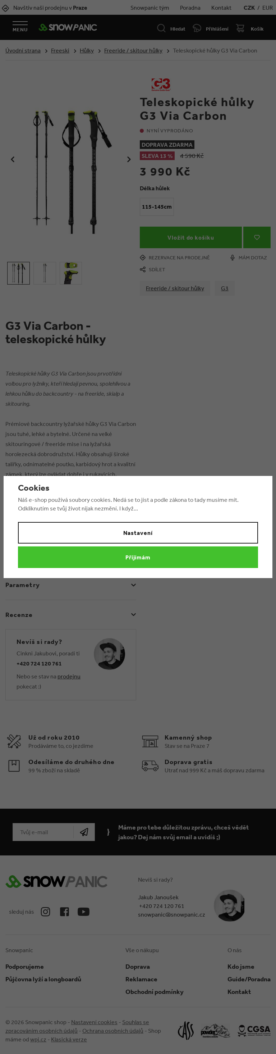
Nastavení (138, 532)
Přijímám (138, 557)
